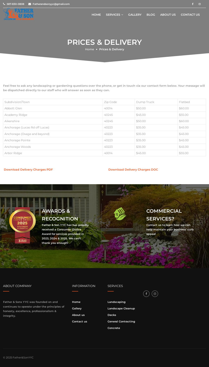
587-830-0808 (15, 3)
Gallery (134, 14)
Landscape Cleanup (121, 308)
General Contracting (121, 321)
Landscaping (117, 301)
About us (168, 14)
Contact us (190, 14)
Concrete (114, 328)
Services (113, 14)
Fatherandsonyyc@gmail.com (51, 3)
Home (96, 14)
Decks (112, 315)
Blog (151, 14)
